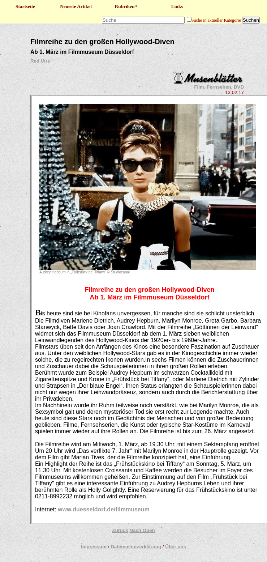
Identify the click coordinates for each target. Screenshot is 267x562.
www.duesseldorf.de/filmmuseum (104, 509)
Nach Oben (142, 530)
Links (177, 6)
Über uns (175, 546)
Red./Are (40, 61)
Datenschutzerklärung (136, 546)
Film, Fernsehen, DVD (219, 87)
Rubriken (126, 6)
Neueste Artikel (76, 6)
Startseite (25, 6)
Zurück (120, 530)
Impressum (94, 546)
